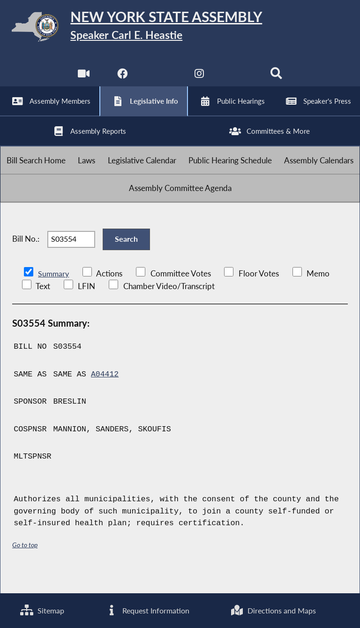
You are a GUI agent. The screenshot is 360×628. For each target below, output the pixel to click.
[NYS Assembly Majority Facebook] (121, 79)
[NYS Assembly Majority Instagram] (199, 79)
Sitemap (42, 610)
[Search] (276, 79)
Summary (54, 293)
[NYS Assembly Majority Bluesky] (238, 79)
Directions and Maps (273, 610)
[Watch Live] (83, 79)
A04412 (105, 393)
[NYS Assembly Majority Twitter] (160, 79)
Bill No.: (25, 256)
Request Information (147, 610)
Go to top (25, 563)
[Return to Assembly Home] (180, 28)
